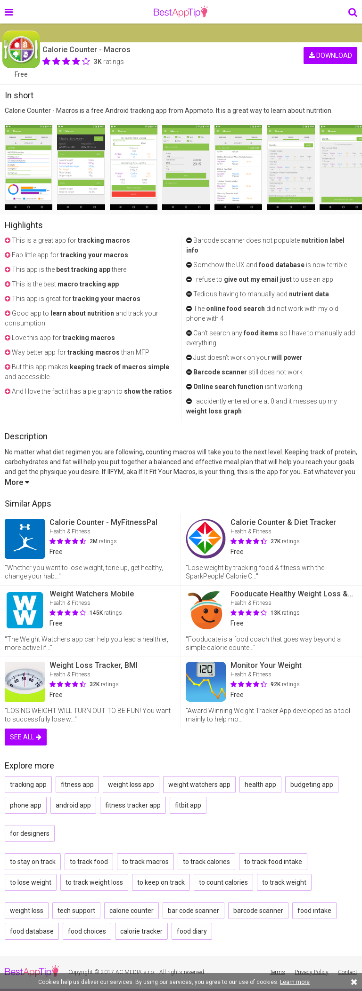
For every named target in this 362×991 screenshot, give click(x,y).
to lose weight (30, 882)
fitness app (77, 784)
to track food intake (273, 861)
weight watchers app (199, 784)
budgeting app (311, 784)
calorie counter (131, 910)
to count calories (223, 882)
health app (260, 784)
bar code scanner (193, 910)
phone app (25, 805)
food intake (314, 910)
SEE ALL (25, 737)
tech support (76, 910)
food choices (87, 931)
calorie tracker (141, 931)
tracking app (28, 784)
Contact (347, 972)
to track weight (284, 882)
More (17, 482)
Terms (277, 972)
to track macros (145, 861)
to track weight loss (94, 882)
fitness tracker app (133, 805)
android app (73, 805)
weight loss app (131, 784)
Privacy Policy (312, 972)
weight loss (26, 910)
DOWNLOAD (330, 55)
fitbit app (188, 805)
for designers (29, 833)
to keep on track (161, 882)
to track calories (206, 861)
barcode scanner (258, 910)
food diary (192, 931)
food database (32, 931)
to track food (89, 861)
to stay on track (33, 861)
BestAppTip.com (181, 11)
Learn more (295, 982)
